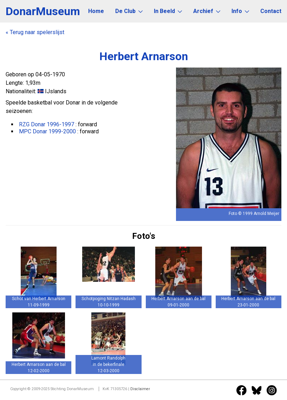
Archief (206, 11)
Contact (270, 11)
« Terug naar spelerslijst (35, 32)
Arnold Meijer (266, 213)
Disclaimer (140, 389)
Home (96, 11)
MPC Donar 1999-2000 (47, 131)
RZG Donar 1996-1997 (46, 124)
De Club (129, 11)
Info (240, 11)
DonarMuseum (43, 11)
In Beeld (168, 11)
